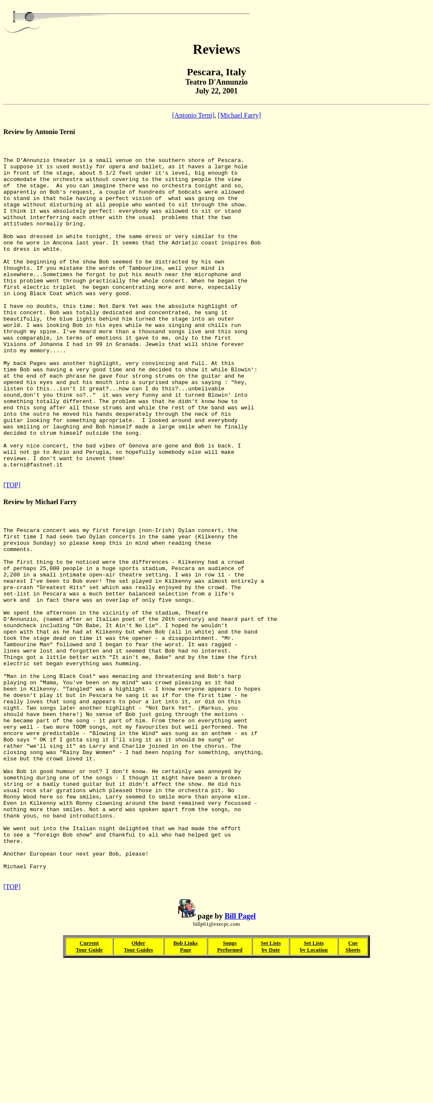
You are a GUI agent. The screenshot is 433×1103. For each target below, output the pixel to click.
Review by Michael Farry (40, 567)
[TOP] (12, 550)
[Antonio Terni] (193, 115)
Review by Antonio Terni (39, 131)
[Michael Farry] (239, 115)
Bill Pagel (240, 1054)
